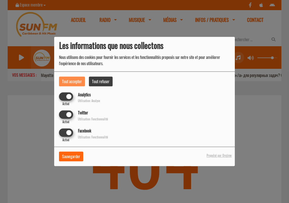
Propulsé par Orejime (219, 155)
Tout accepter (72, 81)
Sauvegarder (71, 157)
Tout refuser (101, 81)
